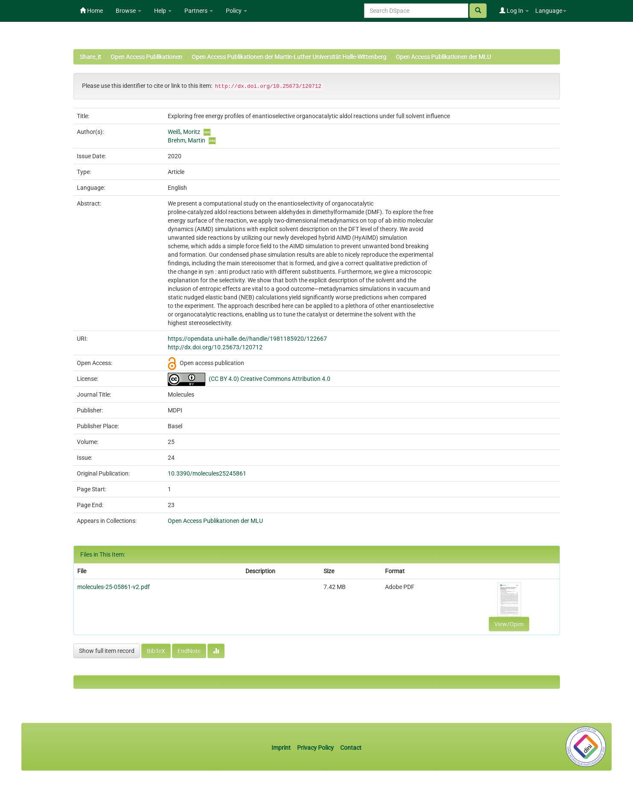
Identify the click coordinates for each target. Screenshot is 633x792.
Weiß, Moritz (184, 131)
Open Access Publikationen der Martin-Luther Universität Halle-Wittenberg (289, 56)
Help (163, 10)
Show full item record (106, 650)
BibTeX (156, 650)
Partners (198, 10)
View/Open (509, 624)
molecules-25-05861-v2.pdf (113, 586)
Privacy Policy (315, 747)
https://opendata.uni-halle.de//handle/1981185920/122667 (247, 338)
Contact (351, 747)
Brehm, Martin (186, 140)
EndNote (189, 650)
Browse (128, 10)
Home (91, 10)
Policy (236, 10)
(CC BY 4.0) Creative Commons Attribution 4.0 (269, 378)
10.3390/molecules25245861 (207, 473)
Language (550, 10)
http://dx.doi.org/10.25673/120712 (215, 347)
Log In (514, 10)
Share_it (90, 56)
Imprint (281, 747)
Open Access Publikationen (146, 56)
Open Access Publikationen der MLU (443, 56)
